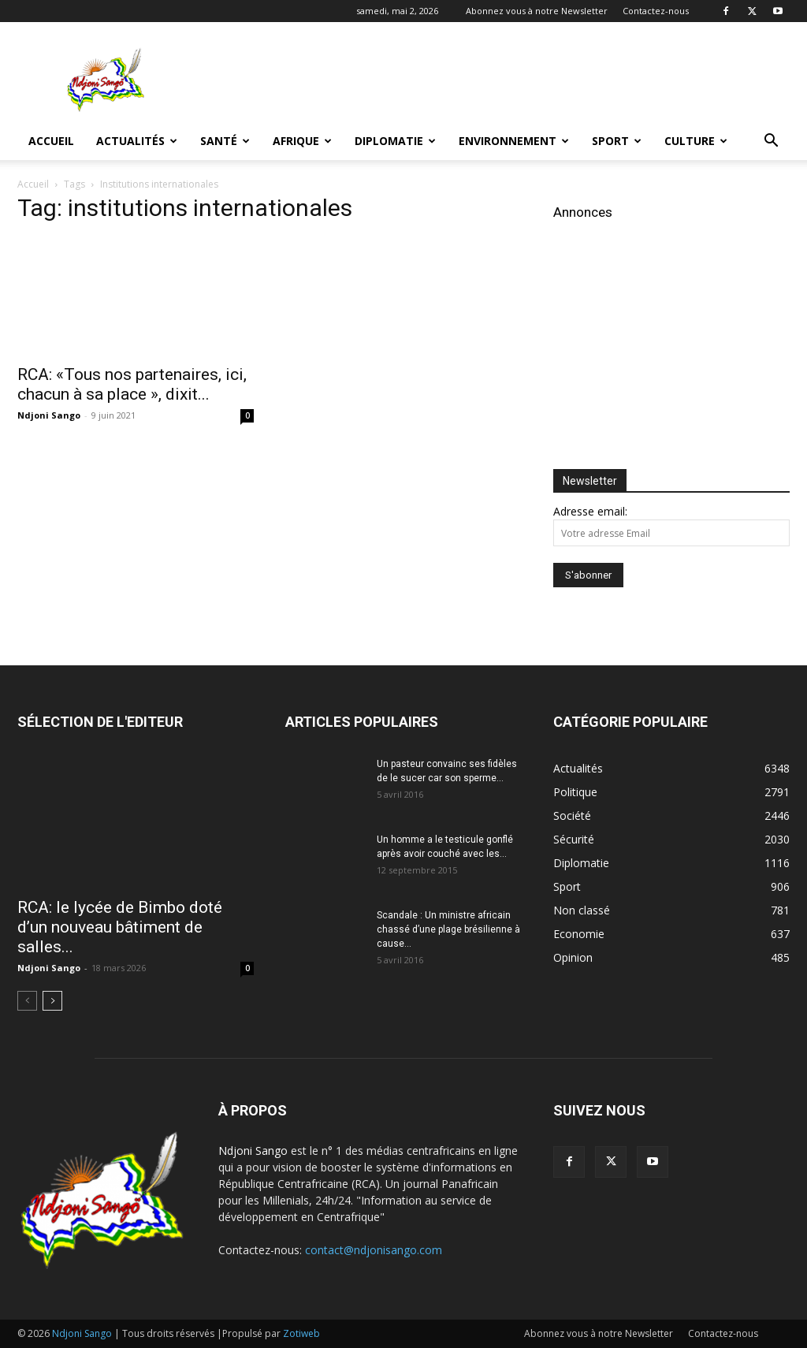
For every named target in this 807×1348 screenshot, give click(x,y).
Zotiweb (301, 1333)
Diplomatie (395, 140)
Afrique (302, 140)
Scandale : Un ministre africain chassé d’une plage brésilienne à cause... (448, 929)
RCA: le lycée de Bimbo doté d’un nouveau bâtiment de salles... (119, 927)
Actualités (136, 140)
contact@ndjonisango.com (373, 1249)
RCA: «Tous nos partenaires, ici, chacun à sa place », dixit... (132, 384)
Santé (225, 140)
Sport (617, 140)
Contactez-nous (656, 11)
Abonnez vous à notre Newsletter (537, 11)
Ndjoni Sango (48, 415)
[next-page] (52, 1001)
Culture (695, 140)
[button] (771, 142)
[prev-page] (27, 1001)
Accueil (51, 140)
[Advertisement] (502, 79)
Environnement (514, 140)
